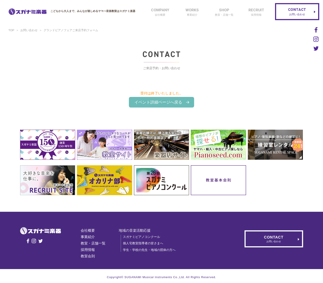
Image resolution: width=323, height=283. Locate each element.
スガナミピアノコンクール (141, 237)
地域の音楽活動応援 (135, 230)
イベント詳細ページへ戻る (158, 102)
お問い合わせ (29, 30)
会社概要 (88, 230)
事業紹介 (88, 237)
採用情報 (88, 250)
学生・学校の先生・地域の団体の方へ (149, 250)
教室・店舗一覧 (93, 243)
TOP (11, 30)
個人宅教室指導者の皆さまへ (143, 243)
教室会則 (88, 256)
